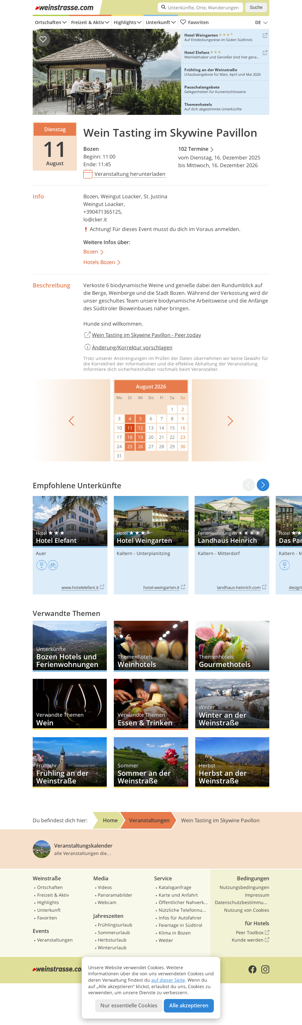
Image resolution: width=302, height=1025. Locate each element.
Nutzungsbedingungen (244, 887)
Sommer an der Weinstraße (151, 762)
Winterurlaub (112, 947)
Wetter (166, 940)
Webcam (107, 902)
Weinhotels (151, 646)
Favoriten (194, 22)
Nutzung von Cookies (246, 910)
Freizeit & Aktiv (87, 22)
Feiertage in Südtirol (180, 925)
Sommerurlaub (114, 932)
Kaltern (124, 553)
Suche (256, 7)
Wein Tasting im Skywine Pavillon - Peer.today (142, 335)
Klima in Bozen (175, 933)
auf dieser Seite (168, 980)
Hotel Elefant (70, 545)
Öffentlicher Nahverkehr (184, 902)
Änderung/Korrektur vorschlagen (127, 347)
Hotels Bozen (102, 263)
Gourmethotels (232, 646)
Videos (105, 887)
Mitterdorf (229, 553)
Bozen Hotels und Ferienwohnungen (70, 646)
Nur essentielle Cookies (128, 1005)
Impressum (257, 895)
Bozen (91, 148)
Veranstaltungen (55, 940)
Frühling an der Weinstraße (70, 762)
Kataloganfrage (175, 887)
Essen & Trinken (151, 704)
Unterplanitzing (153, 553)
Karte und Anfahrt (178, 895)
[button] (263, 485)
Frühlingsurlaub (115, 925)
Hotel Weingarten (151, 545)
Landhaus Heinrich (232, 545)
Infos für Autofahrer (180, 918)
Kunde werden (250, 940)
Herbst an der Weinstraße (232, 762)
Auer (41, 553)
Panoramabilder (115, 895)
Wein (70, 704)
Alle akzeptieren (188, 1005)
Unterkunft (158, 22)
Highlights (125, 22)
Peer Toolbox (252, 932)
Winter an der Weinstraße (232, 704)
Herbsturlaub (112, 940)
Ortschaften (48, 22)
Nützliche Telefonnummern (184, 910)
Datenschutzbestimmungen (242, 902)
